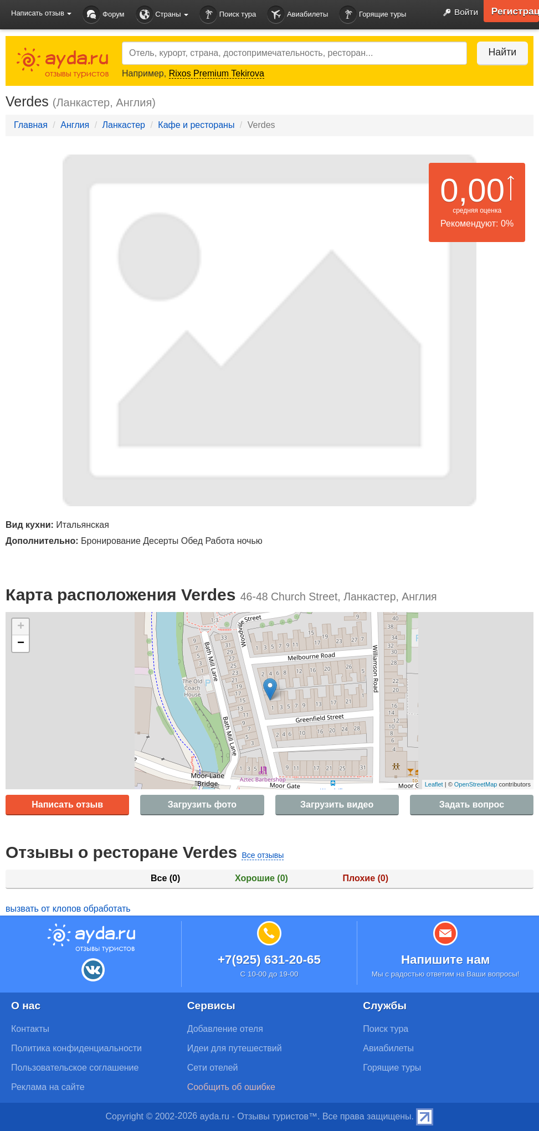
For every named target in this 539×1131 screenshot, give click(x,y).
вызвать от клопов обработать (68, 908)
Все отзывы (263, 855)
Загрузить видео (336, 804)
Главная (31, 125)
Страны (162, 15)
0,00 (472, 190)
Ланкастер (123, 125)
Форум (103, 15)
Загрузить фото (202, 804)
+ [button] (20, 627)
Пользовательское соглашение (74, 1067)
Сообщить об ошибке (231, 1087)
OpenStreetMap (475, 784)
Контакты (30, 1029)
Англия (74, 125)
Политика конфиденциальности (76, 1048)
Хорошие (261, 878)
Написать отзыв (67, 804)
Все (165, 878)
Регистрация (514, 11)
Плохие (365, 878)
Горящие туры (372, 15)
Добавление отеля (225, 1029)
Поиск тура (227, 15)
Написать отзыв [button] (41, 13)
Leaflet (434, 784)
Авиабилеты (297, 15)
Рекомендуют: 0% (477, 223)
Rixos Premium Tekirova (216, 73)
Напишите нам (445, 960)
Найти (500, 52)
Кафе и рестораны (196, 125)
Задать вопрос (471, 804)
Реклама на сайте (48, 1087)
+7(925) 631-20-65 (269, 960)
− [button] (20, 643)
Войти (457, 13)
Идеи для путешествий (234, 1048)
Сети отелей (212, 1067)
